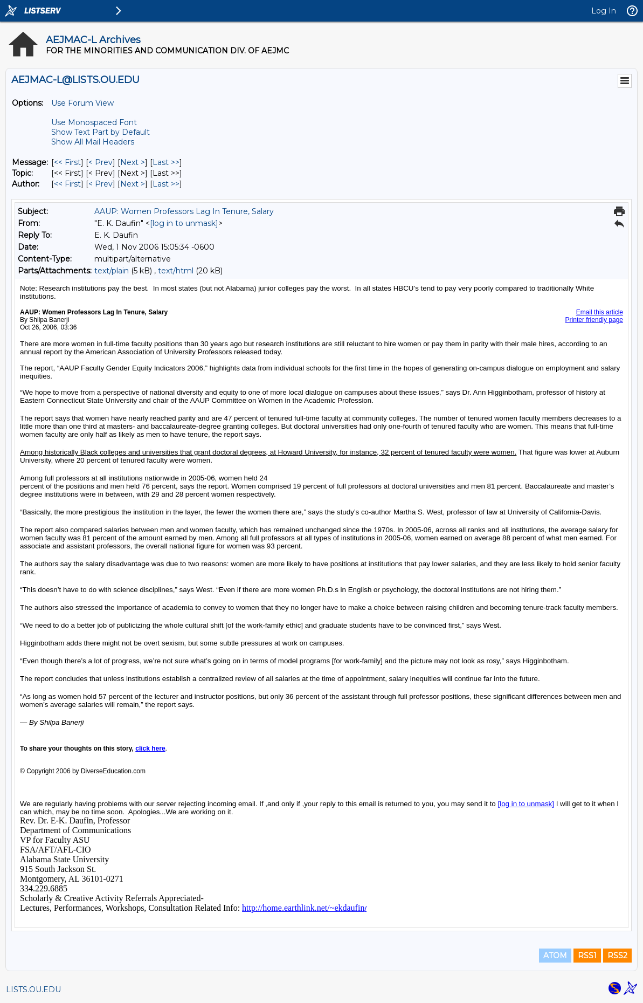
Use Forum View (82, 103)
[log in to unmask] (184, 223)
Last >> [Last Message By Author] (166, 184)
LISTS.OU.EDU (33, 989)
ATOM (555, 955)
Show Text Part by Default (100, 132)
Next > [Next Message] (132, 162)
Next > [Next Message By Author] (132, 184)
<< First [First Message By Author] (67, 184)
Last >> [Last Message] (166, 162)
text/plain (111, 271)
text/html (175, 271)
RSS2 (617, 955)
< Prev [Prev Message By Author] (100, 184)
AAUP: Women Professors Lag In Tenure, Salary (184, 211)
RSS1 (587, 955)
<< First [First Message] (67, 162)
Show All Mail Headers (92, 142)
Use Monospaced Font (94, 122)
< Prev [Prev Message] (100, 162)
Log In (603, 11)
